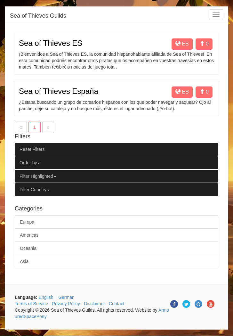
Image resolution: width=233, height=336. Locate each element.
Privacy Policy (66, 303)
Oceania (28, 248)
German (66, 297)
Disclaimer (94, 303)
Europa (27, 222)
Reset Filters (32, 149)
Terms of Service (31, 303)
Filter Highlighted (38, 176)
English (46, 297)
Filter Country (35, 189)
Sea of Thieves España (58, 91)
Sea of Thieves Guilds (38, 15)
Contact (116, 303)
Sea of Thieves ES (50, 43)
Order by (30, 162)
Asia (24, 261)
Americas (29, 235)
